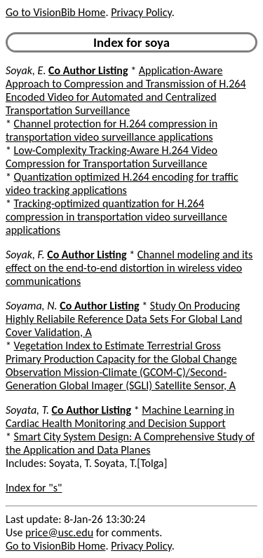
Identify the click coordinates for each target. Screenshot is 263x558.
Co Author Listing (88, 70)
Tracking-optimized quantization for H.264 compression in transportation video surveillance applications (116, 217)
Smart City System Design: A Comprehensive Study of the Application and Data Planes (130, 443)
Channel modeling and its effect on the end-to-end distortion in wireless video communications (129, 268)
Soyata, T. (27, 410)
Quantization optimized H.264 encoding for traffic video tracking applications (122, 183)
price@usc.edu (59, 532)
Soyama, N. (32, 305)
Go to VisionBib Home (55, 12)
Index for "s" (34, 487)
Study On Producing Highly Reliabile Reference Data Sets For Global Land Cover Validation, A (124, 319)
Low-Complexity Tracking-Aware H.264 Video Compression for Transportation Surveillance (111, 157)
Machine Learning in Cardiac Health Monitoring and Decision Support (120, 416)
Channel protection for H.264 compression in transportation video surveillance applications (111, 130)
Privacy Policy (141, 12)
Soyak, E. (26, 70)
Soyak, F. (25, 254)
